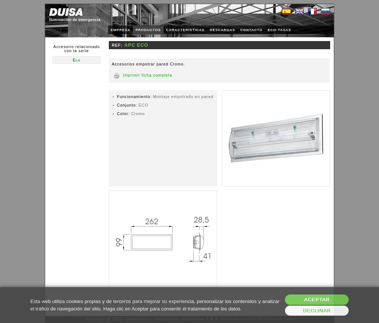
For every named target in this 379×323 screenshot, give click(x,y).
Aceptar (317, 299)
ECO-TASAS (279, 30)
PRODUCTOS (148, 30)
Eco (77, 60)
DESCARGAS (222, 30)
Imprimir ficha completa (147, 75)
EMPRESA (120, 30)
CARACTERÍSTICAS (185, 30)
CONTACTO (251, 30)
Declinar (317, 310)
